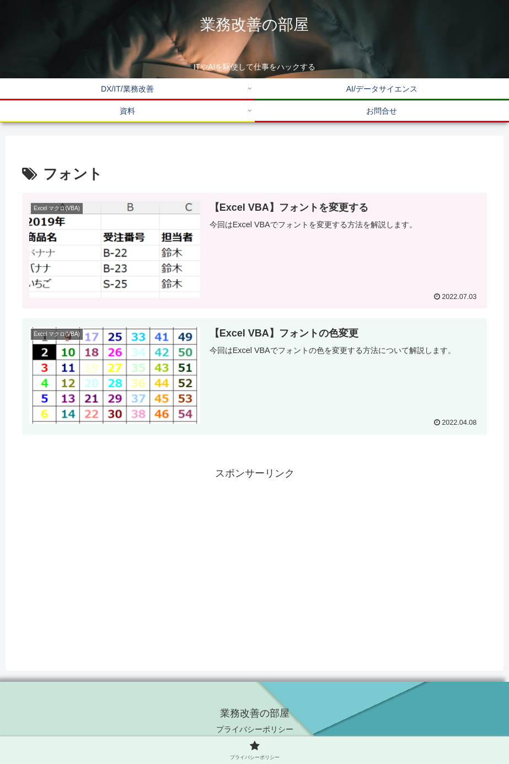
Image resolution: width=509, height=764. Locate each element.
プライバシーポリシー (254, 729)
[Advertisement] (254, 559)
